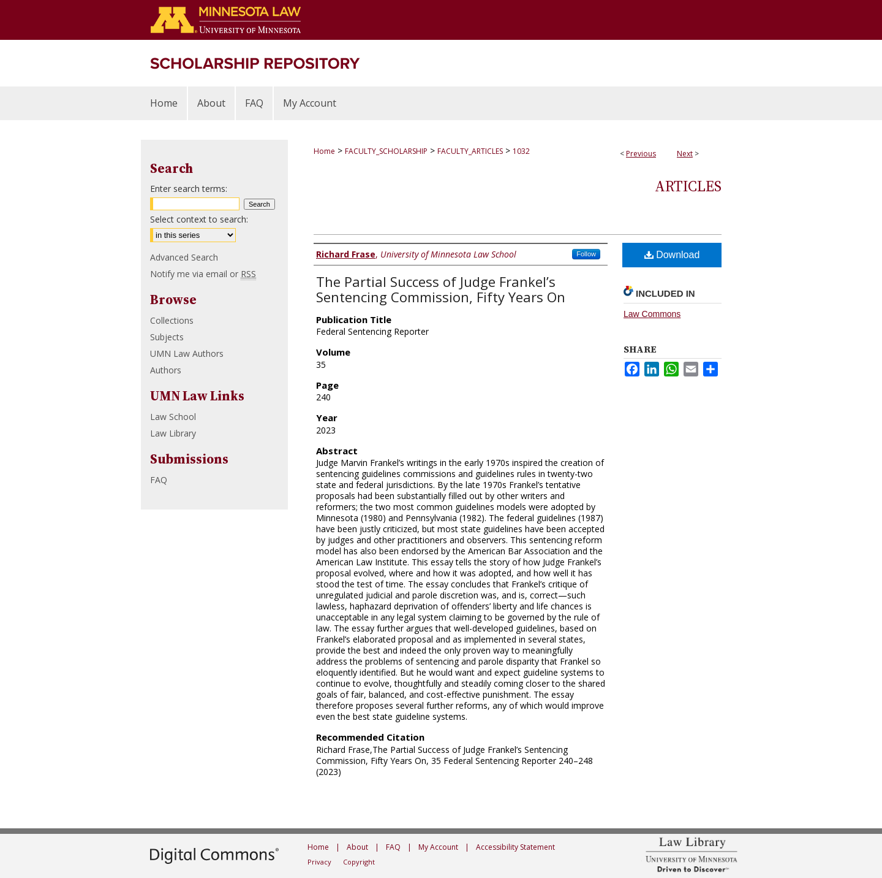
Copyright (359, 861)
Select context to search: (199, 219)
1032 (521, 151)
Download (672, 255)
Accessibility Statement (515, 847)
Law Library (173, 433)
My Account (438, 847)
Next (685, 153)
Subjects (167, 337)
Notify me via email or (203, 274)
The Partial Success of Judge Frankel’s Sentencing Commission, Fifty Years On (440, 289)
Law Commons (652, 314)
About (357, 847)
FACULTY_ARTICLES (470, 151)
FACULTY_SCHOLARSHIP (386, 151)
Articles (688, 186)
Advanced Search (184, 257)
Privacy (319, 861)
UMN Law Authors (187, 353)
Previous (641, 153)
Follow (586, 254)
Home (324, 151)
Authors (165, 370)
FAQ (158, 480)
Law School (173, 416)
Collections (172, 320)
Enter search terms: (188, 188)
